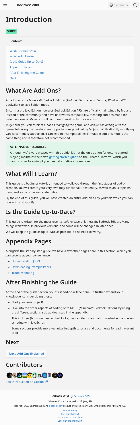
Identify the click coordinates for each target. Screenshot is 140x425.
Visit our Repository (70, 420)
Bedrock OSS (81, 396)
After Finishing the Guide (27, 73)
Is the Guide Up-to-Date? (26, 62)
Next (13, 78)
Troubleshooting (23, 273)
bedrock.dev (55, 405)
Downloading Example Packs (31, 267)
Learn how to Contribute (70, 417)
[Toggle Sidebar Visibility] (5, 5)
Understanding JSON (26, 261)
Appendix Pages (21, 67)
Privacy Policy (70, 410)
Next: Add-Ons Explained (26, 354)
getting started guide (63, 157)
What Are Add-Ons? (23, 51)
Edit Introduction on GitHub (27, 382)
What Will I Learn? (22, 56)
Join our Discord (70, 414)
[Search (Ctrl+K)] (135, 5)
